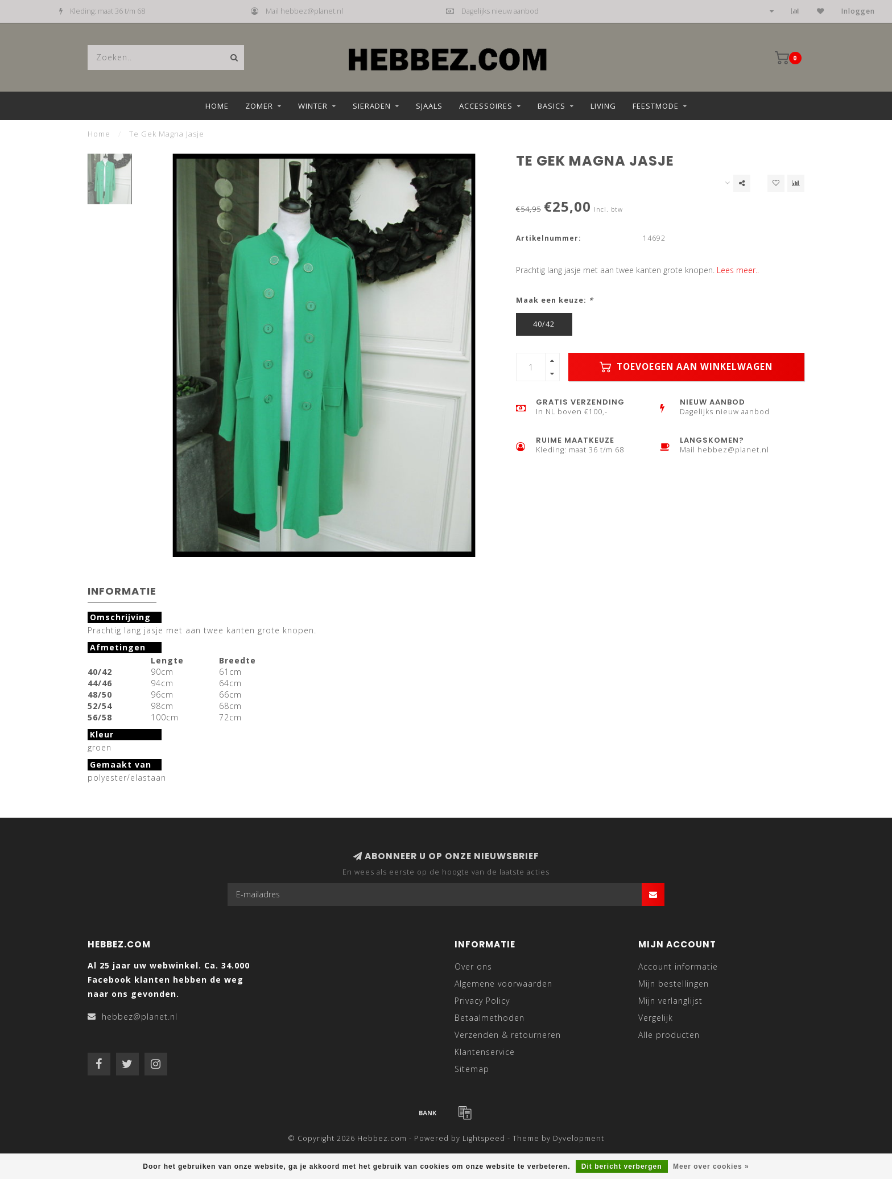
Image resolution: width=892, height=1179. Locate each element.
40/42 (544, 324)
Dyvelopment (578, 1138)
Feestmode (656, 106)
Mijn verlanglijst (670, 1000)
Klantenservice (485, 1051)
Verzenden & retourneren (508, 1034)
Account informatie (678, 966)
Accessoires (486, 106)
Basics (551, 106)
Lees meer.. (738, 270)
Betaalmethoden (490, 1017)
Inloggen (858, 11)
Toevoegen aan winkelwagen (686, 367)
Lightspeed (483, 1138)
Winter (313, 106)
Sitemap (472, 1068)
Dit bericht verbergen (621, 1166)
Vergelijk (655, 1017)
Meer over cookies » (711, 1166)
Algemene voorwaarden (503, 983)
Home (217, 106)
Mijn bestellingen (673, 983)
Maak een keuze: (554, 300)
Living (603, 106)
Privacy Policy (482, 1000)
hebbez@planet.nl (139, 1016)
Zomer (259, 106)
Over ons (473, 966)
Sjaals (429, 106)
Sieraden (372, 106)
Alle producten (669, 1034)
